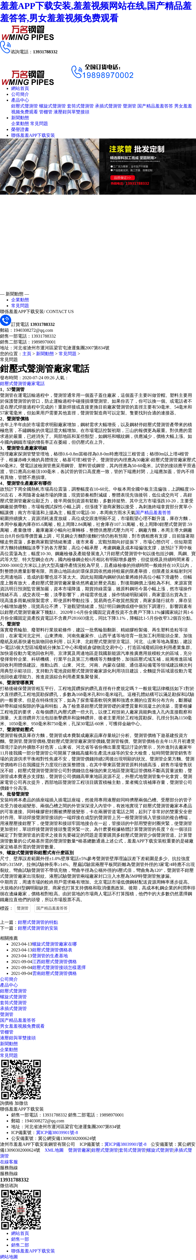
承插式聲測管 (108, 106)
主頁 (26, 353)
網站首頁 (20, 88)
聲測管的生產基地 (50, 955)
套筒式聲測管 (80, 106)
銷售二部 (20, 1245)
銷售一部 (20, 1239)
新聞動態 (20, 117)
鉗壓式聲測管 (24, 106)
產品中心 (20, 100)
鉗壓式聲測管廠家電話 (22, 383)
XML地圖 (54, 1150)
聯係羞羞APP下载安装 (33, 135)
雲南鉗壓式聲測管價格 (54, 973)
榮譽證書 (20, 129)
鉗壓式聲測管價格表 (52, 950)
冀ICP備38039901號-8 (57, 1132)
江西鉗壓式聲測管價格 (54, 961)
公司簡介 (20, 94)
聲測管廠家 (79, 1150)
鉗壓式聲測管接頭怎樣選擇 (59, 967)
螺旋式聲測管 (52, 106)
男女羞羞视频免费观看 (22, 1026)
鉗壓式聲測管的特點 (38, 922)
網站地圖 (9, 1256)
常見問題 (39, 123)
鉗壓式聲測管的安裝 (38, 928)
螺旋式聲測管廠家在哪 (54, 944)
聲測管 (129, 106)
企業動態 (20, 123)
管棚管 (45, 111)
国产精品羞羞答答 (155, 106)
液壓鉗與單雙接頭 (71, 111)
